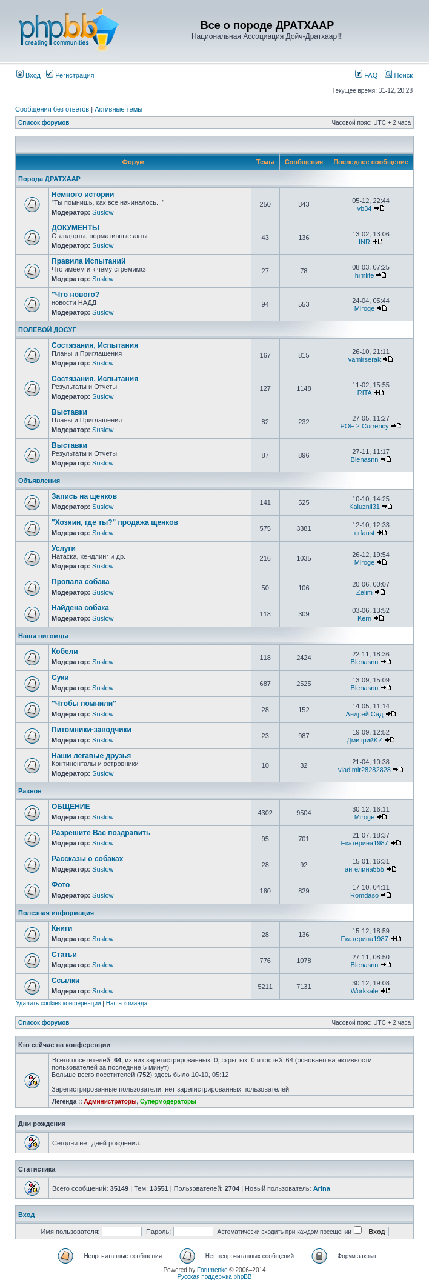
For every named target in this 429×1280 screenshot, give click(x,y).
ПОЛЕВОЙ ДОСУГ (47, 329)
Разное (29, 791)
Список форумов (44, 122)
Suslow (102, 212)
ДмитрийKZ (364, 740)
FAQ (366, 75)
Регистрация (70, 75)
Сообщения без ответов (52, 109)
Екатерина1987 (364, 843)
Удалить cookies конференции (58, 1003)
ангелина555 (364, 869)
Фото (61, 885)
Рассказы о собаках (87, 859)
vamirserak (364, 359)
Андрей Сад (365, 714)
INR (364, 241)
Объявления (39, 480)
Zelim (364, 592)
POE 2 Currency (364, 426)
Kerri (364, 618)
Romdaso (364, 895)
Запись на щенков (84, 496)
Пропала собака (81, 582)
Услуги (64, 548)
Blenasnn (365, 459)
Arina (321, 1188)
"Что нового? (75, 294)
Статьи (64, 954)
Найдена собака (80, 608)
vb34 (365, 208)
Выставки (69, 412)
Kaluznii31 (364, 506)
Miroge (364, 308)
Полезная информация (56, 912)
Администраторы (110, 1101)
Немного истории (83, 194)
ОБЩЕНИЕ (71, 806)
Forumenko (212, 1270)
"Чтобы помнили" (84, 703)
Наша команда (127, 1003)
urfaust (364, 532)
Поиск (399, 75)
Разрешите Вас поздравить (101, 832)
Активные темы (118, 109)
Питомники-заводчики (91, 729)
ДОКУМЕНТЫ (75, 228)
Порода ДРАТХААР (49, 178)
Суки (60, 677)
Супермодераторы (168, 1101)
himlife (364, 275)
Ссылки (65, 980)
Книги (62, 928)
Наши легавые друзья (91, 756)
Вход (28, 75)
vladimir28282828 (364, 769)
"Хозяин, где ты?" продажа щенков (115, 522)
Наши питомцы (43, 635)
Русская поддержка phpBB (214, 1276)
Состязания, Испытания (95, 345)
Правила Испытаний (88, 261)
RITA (365, 392)
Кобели (65, 651)
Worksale (365, 991)
